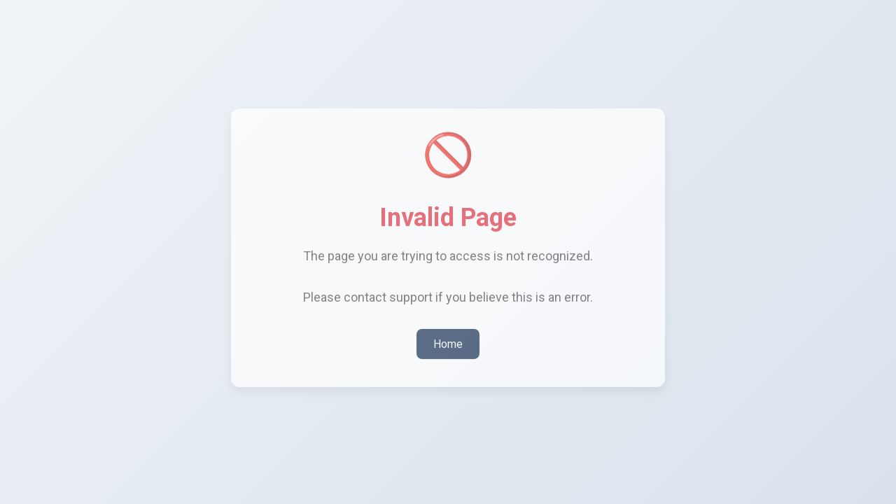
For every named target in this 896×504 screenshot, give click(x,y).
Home (448, 340)
